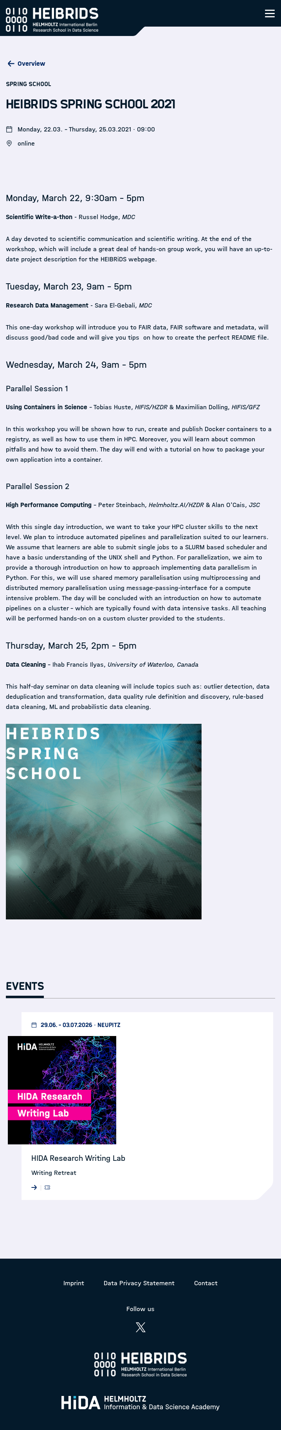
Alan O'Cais (228, 505)
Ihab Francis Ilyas (78, 664)
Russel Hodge (98, 217)
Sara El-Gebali (115, 305)
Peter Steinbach (121, 505)
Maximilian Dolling (202, 407)
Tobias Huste (112, 407)
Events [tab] (25, 986)
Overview (31, 63)
